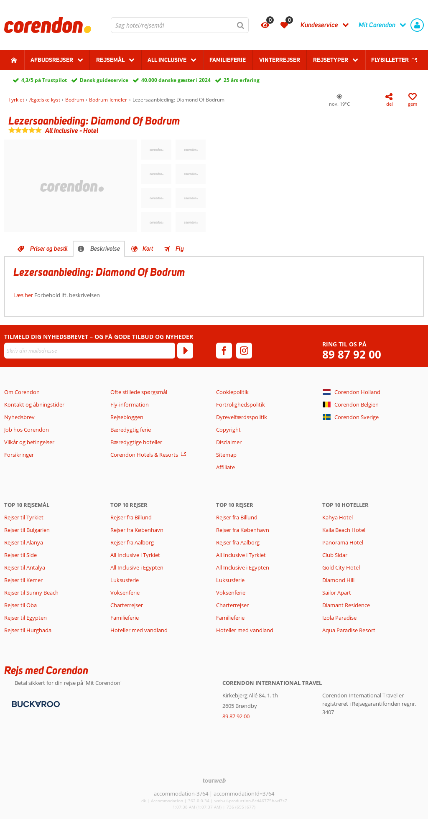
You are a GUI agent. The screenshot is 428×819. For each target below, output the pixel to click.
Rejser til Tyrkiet (23, 517)
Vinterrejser (279, 60)
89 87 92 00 (351, 354)
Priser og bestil (49, 248)
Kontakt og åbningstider (34, 404)
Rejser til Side (20, 555)
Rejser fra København (136, 530)
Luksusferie (124, 580)
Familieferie (227, 60)
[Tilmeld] (185, 351)
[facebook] (224, 350)
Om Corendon (22, 392)
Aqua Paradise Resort (348, 630)
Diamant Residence (346, 605)
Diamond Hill (338, 580)
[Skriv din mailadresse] (89, 351)
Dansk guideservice (104, 80)
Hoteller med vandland (139, 630)
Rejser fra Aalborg (132, 542)
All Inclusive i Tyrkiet (135, 555)
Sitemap (226, 454)
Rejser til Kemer (23, 580)
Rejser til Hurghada (27, 630)
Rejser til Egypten (25, 617)
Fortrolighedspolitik (240, 404)
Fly (180, 248)
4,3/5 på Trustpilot (44, 80)
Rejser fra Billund (131, 517)
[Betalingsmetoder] (35, 703)
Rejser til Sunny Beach (31, 592)
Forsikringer (19, 454)
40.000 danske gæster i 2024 (176, 80)
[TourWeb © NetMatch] (214, 780)
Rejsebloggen (126, 417)
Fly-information (129, 404)
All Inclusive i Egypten (136, 567)
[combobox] (180, 25)
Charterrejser (126, 605)
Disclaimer (229, 442)
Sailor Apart (336, 592)
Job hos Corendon (26, 429)
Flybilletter (390, 60)
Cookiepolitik (232, 392)
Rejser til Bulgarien (27, 530)
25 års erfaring (242, 80)
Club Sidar (334, 555)
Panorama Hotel (342, 542)
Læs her (23, 295)
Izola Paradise (339, 617)
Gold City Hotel (341, 567)
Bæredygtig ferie (130, 429)
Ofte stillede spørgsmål (138, 392)
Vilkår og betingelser (29, 442)
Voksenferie (125, 592)
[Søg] (241, 25)
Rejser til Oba (20, 605)
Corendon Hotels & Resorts (144, 454)
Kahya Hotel (337, 517)
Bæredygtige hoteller (136, 442)
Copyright (228, 429)
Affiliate (225, 467)
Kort (148, 248)
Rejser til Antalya (24, 567)
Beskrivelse (105, 248)
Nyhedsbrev (19, 417)
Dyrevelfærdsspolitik (241, 417)
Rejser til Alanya (23, 542)
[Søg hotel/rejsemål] (180, 25)
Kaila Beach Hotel (343, 530)
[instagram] (244, 350)
